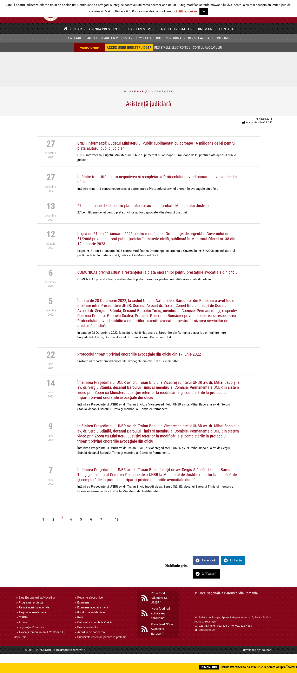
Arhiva (23, 622)
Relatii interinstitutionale (34, 607)
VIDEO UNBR (89, 47)
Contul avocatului (207, 48)
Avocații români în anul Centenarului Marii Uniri (39, 635)
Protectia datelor (87, 627)
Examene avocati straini (92, 607)
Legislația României (31, 627)
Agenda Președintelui (107, 29)
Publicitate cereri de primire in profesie (101, 637)
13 (117, 519)
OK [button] (203, 11)
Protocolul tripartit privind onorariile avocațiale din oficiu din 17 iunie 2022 (139, 354)
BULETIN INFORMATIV (170, 38)
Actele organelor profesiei (108, 38)
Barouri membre (142, 29)
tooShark (266, 650)
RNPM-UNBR (207, 29)
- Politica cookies (185, 11)
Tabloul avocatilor (175, 29)
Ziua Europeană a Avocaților (37, 597)
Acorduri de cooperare (91, 632)
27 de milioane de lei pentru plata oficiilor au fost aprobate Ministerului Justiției (143, 205)
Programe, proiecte (31, 602)
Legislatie (74, 38)
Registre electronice (90, 597)
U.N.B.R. (76, 29)
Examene (83, 602)
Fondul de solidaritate (91, 612)
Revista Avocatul (201, 38)
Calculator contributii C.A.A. (95, 622)
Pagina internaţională (32, 612)
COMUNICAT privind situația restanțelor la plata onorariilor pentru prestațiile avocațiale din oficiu (157, 272)
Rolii (80, 617)
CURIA (23, 617)
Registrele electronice (172, 48)
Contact (226, 29)
